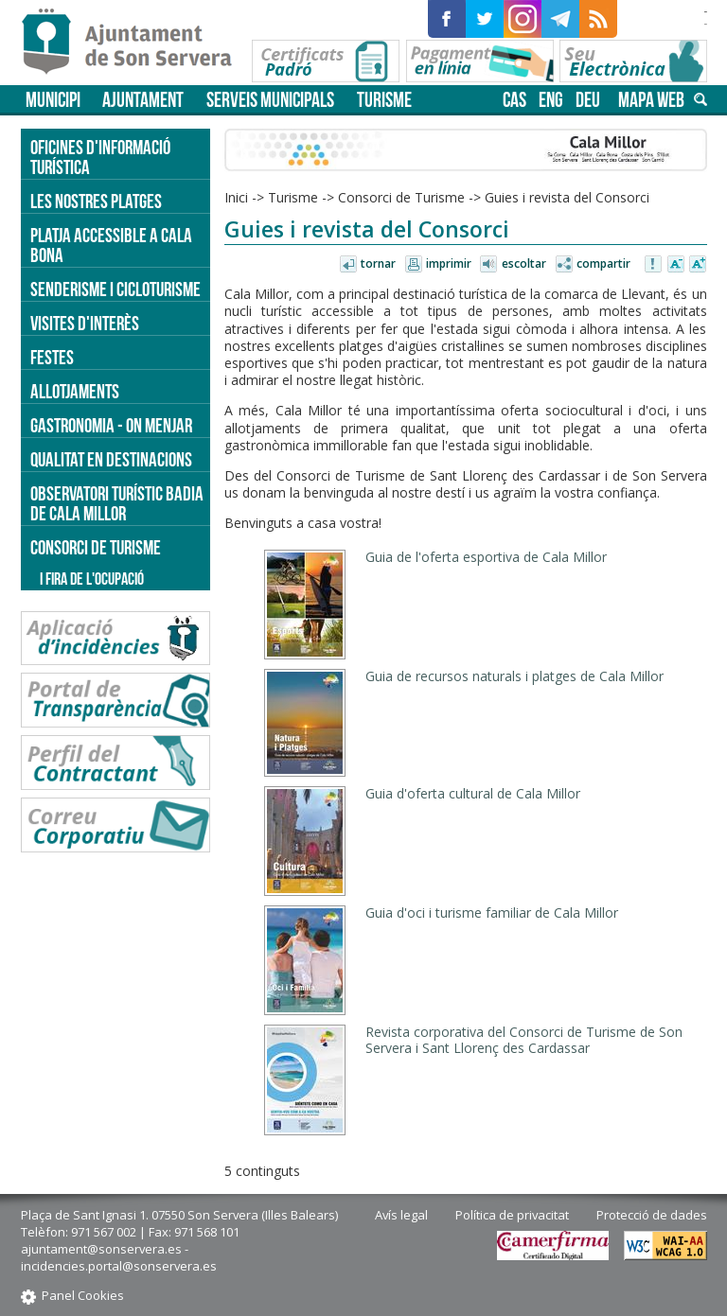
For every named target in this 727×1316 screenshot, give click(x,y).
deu (588, 100)
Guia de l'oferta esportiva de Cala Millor (486, 557)
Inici (236, 197)
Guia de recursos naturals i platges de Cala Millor (514, 676)
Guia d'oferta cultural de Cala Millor (472, 793)
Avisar (654, 264)
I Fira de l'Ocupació (92, 579)
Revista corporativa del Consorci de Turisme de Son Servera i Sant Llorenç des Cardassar (524, 1040)
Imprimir (448, 263)
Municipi (53, 100)
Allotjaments (74, 391)
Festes (52, 357)
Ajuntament (143, 100)
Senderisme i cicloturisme (115, 289)
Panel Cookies (83, 1295)
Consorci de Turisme (401, 197)
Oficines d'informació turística (100, 157)
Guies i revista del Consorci (567, 197)
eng (551, 100)
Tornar (378, 263)
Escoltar (524, 263)
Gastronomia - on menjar (111, 425)
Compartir (603, 263)
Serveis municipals (270, 100)
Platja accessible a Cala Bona (111, 245)
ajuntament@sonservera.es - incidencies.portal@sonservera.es (119, 1257)
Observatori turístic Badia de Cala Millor (117, 503)
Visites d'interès (84, 323)
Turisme (384, 100)
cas (514, 100)
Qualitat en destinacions (111, 459)
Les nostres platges (96, 201)
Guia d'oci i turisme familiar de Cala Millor (491, 912)
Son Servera (135, 42)
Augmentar (697, 264)
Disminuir (675, 264)
